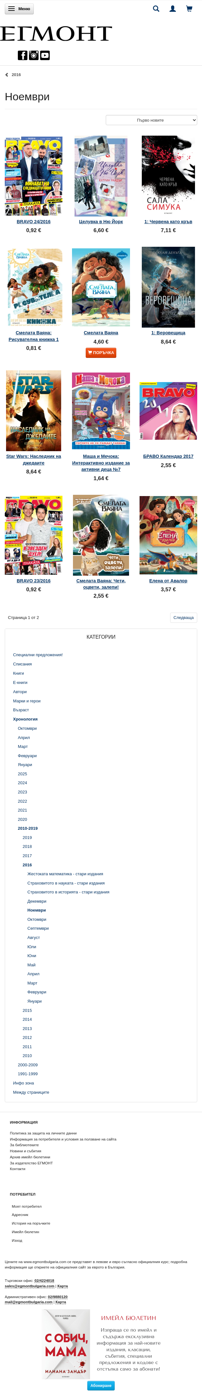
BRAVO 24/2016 (34, 221)
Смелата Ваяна (101, 332)
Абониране (101, 1385)
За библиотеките (24, 1145)
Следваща (184, 617)
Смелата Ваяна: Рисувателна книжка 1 (34, 336)
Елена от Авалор (168, 580)
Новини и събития (25, 1151)
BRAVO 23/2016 (34, 580)
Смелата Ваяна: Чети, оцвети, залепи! (101, 584)
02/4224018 (44, 1280)
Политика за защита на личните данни (43, 1133)
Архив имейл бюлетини (30, 1157)
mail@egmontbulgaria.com (29, 1302)
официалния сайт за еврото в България (89, 1267)
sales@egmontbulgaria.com (29, 1286)
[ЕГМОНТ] (56, 32)
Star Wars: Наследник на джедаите (33, 459)
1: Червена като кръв (168, 221)
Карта (62, 1286)
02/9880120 (58, 1297)
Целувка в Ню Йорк (101, 221)
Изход (17, 1240)
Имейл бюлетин (25, 1232)
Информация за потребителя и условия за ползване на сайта (63, 1139)
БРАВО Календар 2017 (168, 456)
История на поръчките (31, 1223)
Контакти (17, 1169)
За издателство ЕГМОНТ (31, 1163)
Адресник (20, 1214)
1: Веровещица (168, 332)
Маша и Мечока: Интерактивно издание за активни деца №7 (101, 463)
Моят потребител (26, 1206)
